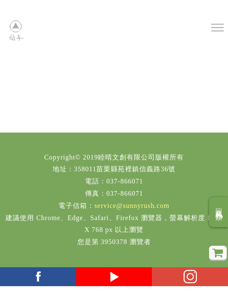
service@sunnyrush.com (131, 205)
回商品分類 (219, 212)
